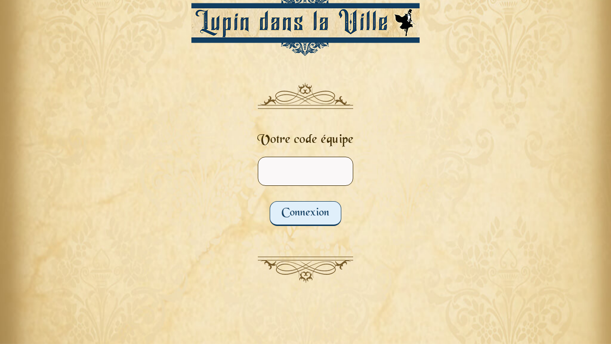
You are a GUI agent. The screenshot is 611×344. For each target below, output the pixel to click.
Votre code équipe (305, 140)
